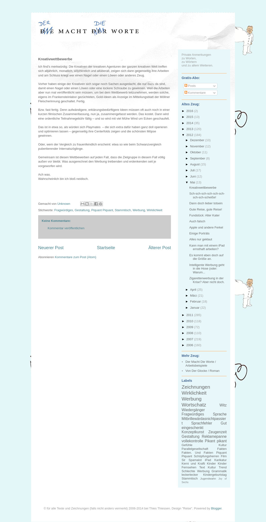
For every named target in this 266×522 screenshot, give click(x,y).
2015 (190, 117)
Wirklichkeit (154, 210)
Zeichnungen (196, 387)
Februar (196, 301)
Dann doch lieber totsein (205, 203)
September (198, 158)
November (197, 146)
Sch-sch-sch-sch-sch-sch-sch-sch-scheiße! (207, 195)
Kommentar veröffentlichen (66, 228)
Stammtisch (123, 210)
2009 (190, 327)
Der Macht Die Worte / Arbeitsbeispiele (200, 363)
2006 (190, 345)
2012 (190, 135)
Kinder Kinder (217, 463)
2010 (190, 321)
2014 (190, 123)
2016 (190, 111)
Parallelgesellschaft (195, 449)
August (195, 164)
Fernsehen (189, 467)
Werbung (139, 210)
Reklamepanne (214, 436)
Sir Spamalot (192, 460)
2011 (190, 315)
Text (202, 467)
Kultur (223, 445)
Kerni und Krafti (193, 463)
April (193, 289)
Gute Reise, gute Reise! (205, 209)
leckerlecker (190, 474)
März (194, 295)
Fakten (222, 449)
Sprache (220, 414)
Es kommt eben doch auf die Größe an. (206, 257)
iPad (208, 460)
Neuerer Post (51, 247)
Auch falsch (197, 221)
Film (224, 456)
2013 (190, 129)
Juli (193, 170)
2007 (190, 339)
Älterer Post (159, 247)
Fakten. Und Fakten (197, 452)
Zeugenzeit (217, 432)
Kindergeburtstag (215, 474)
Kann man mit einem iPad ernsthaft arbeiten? (207, 247)
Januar (195, 307)
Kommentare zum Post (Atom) (75, 257)
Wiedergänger (193, 410)
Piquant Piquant (102, 210)
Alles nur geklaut (200, 239)
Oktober (196, 152)
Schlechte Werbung (196, 471)
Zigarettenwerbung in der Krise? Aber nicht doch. (207, 280)
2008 (190, 333)
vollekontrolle (192, 441)
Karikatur (220, 460)
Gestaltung (82, 210)
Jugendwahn (208, 478)
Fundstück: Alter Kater (204, 215)
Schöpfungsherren (206, 456)
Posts (190, 86)
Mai (193, 182)
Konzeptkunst (193, 432)
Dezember (197, 140)
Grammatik (219, 471)
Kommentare (195, 92)
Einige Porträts (199, 233)
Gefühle (187, 445)
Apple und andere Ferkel (206, 227)
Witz (223, 405)
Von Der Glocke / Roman (202, 371)
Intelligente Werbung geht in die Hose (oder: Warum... (206, 268)
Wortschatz (194, 404)
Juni (193, 176)
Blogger (216, 508)
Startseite (106, 247)
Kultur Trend (217, 467)
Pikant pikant (216, 441)
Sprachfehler (201, 423)
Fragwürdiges (63, 210)
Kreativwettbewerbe (202, 187)
